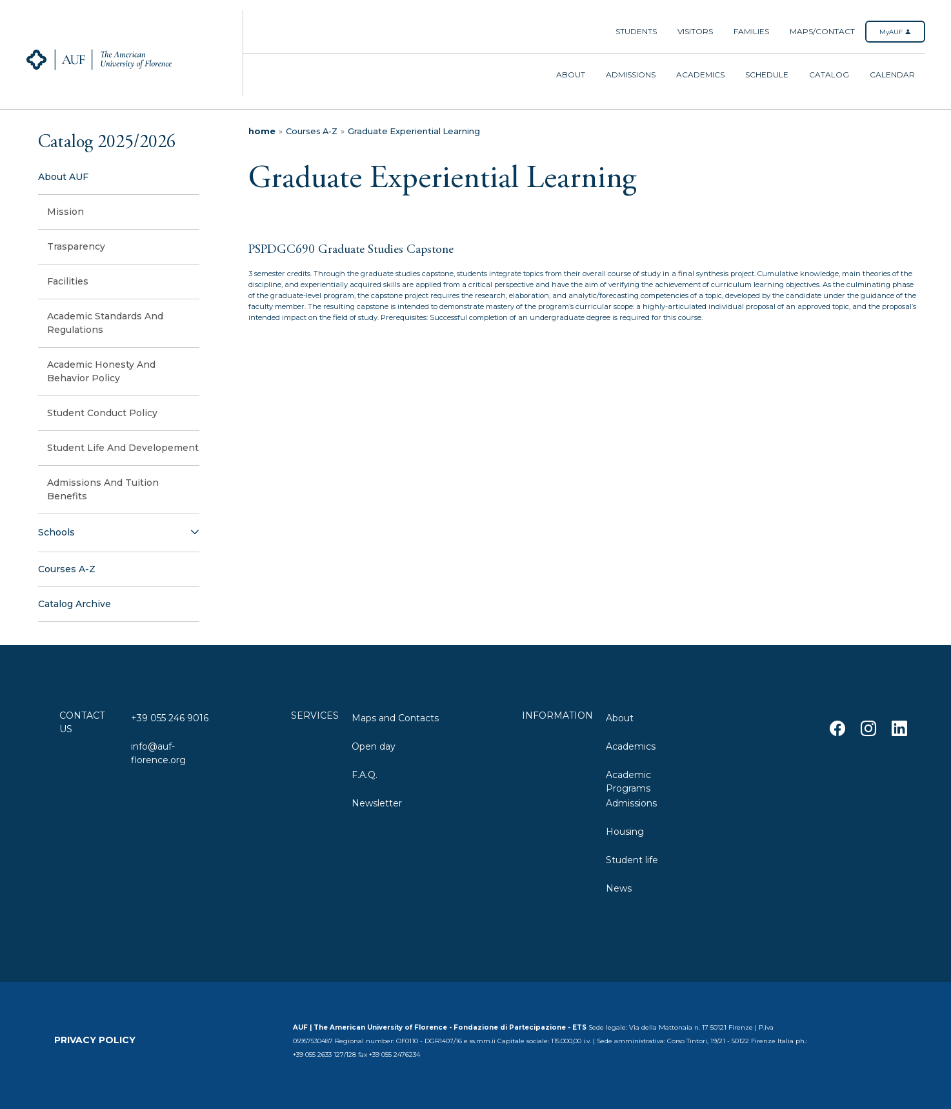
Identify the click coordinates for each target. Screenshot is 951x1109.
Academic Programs (628, 780)
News (619, 888)
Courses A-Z (311, 131)
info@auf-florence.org (158, 752)
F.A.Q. (364, 775)
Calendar (892, 74)
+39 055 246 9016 (169, 718)
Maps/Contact (822, 31)
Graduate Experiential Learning (414, 131)
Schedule (766, 74)
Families (751, 31)
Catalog (829, 74)
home (261, 131)
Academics (700, 74)
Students (636, 31)
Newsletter (377, 803)
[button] (118, 533)
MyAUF (895, 32)
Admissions (631, 74)
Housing (625, 831)
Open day (373, 746)
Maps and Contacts (395, 718)
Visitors (695, 31)
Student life (632, 860)
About (570, 74)
